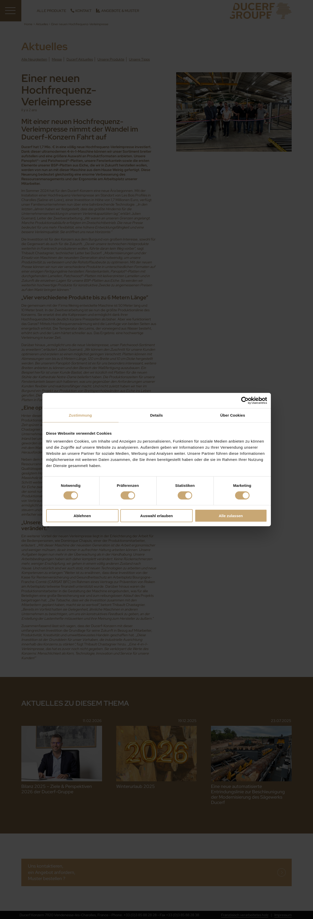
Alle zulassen (231, 516)
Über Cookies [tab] (232, 415)
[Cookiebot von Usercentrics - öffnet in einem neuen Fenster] (245, 400)
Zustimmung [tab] (80, 415)
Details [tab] (156, 415)
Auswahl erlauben (156, 516)
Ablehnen (82, 516)
